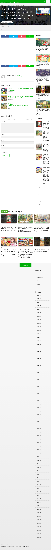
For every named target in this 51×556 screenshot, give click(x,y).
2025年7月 (39, 318)
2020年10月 (39, 516)
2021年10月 (39, 474)
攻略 (2, 6)
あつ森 (24, 6)
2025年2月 (39, 335)
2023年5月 (39, 408)
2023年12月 (39, 384)
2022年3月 (39, 457)
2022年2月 (39, 460)
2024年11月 (39, 346)
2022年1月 (39, 464)
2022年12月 (39, 425)
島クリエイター (8, 6)
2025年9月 (39, 311)
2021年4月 (39, 495)
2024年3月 (39, 373)
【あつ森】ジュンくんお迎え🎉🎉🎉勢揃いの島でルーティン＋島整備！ (42, 67)
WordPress (27, 553)
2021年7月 (39, 484)
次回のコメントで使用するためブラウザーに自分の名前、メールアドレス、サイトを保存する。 (17, 155)
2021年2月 (39, 502)
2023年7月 (39, 401)
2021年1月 (39, 505)
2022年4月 (39, 453)
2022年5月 (39, 450)
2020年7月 (39, 526)
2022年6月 (39, 446)
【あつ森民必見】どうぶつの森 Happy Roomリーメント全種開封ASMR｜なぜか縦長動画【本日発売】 (46, 150)
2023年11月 (39, 387)
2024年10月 (39, 349)
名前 (2, 137)
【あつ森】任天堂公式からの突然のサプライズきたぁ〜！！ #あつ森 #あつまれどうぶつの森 (8, 232)
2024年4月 (39, 370)
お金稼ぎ (19, 6)
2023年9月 (39, 394)
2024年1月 (39, 380)
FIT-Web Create (15, 553)
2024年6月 (39, 363)
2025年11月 (39, 304)
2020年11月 (39, 512)
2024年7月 (39, 359)
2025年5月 (39, 325)
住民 (15, 6)
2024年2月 (39, 377)
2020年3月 (39, 540)
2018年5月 (39, 543)
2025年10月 (39, 307)
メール (3, 143)
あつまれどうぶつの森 (13, 551)
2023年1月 (39, 422)
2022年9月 (39, 436)
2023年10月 (39, 391)
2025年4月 (39, 328)
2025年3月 (39, 332)
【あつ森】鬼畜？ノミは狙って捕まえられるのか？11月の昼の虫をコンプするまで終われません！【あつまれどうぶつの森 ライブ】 (46, 162)
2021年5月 (39, 491)
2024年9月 (39, 353)
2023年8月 (39, 398)
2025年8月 (39, 314)
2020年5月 (39, 533)
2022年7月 (39, 443)
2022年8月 (39, 439)
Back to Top (25, 274)
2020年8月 (39, 523)
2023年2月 (39, 418)
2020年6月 (39, 530)
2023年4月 (39, 412)
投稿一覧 (18, 78)
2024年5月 (39, 366)
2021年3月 (39, 498)
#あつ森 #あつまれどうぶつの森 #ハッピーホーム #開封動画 (42, 257)
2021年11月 (39, 471)
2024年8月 (39, 356)
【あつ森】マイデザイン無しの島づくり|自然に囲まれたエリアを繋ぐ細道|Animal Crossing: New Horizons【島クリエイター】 (46, 139)
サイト (2, 148)
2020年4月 (39, 537)
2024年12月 (39, 342)
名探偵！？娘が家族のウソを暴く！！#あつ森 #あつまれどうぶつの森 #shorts (42, 98)
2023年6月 (39, 405)
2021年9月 (39, 477)
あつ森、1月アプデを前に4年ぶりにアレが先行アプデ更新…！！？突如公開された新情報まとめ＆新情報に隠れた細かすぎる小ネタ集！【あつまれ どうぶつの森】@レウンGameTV (46, 178)
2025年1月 (39, 339)
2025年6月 (39, 321)
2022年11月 (39, 429)
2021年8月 (39, 481)
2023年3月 (39, 415)
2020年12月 (39, 509)
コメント (3, 124)
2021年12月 (39, 467)
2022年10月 (39, 432)
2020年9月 (39, 519)
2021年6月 (39, 488)
